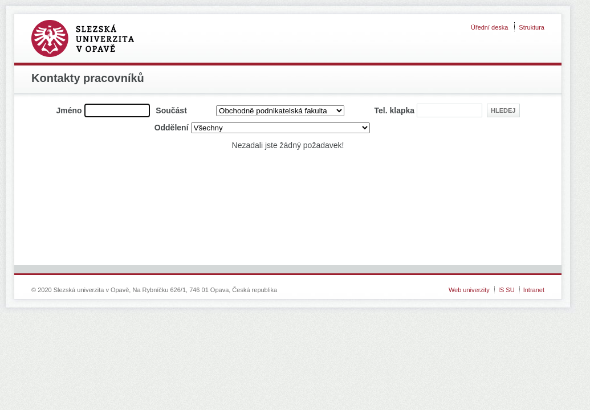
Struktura (531, 27)
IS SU (506, 289)
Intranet (533, 289)
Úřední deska (489, 27)
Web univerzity (469, 289)
